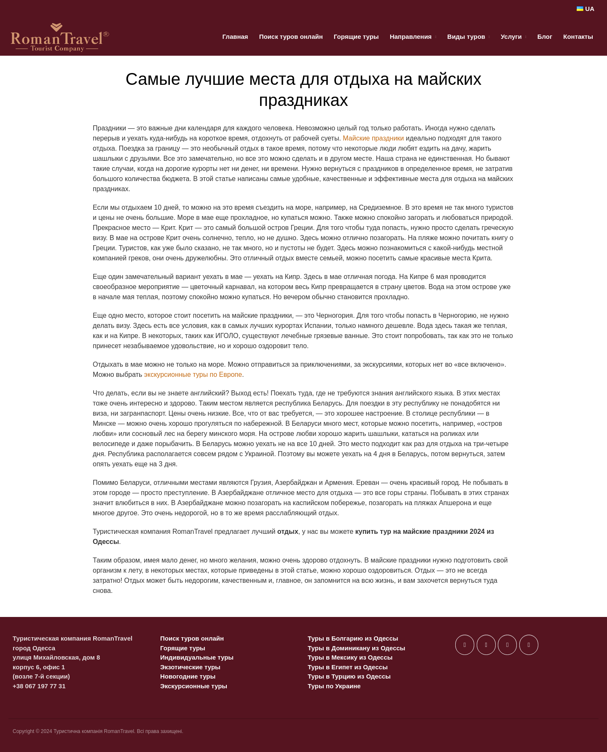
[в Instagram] (507, 645)
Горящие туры (356, 36)
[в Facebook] (464, 645)
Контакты (578, 36)
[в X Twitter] (486, 645)
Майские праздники (373, 138)
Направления (411, 36)
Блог (545, 36)
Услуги (511, 36)
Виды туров (466, 36)
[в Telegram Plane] (528, 645)
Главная (235, 36)
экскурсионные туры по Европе (193, 374)
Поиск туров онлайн (291, 36)
